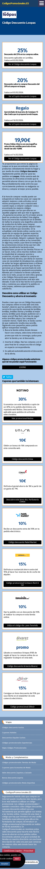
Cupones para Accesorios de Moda (16, 768)
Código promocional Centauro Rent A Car (22, 584)
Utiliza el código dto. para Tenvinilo (22, 625)
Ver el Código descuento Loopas (22, 64)
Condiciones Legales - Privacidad (18, 851)
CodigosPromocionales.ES (15, 3)
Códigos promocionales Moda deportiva (18, 783)
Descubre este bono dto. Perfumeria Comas (22, 501)
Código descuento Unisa (22, 459)
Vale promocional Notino (22, 418)
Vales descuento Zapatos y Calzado (17, 773)
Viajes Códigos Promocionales (14, 748)
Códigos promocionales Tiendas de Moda (19, 762)
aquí (17, 858)
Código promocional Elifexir (22, 707)
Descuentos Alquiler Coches (13, 738)
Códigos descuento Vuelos (13, 727)
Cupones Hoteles (9, 733)
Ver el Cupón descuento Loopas (22, 96)
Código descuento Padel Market (22, 542)
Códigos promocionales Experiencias (17, 743)
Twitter (7, 377)
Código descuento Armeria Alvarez (22, 666)
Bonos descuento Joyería (12, 778)
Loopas (22, 367)
